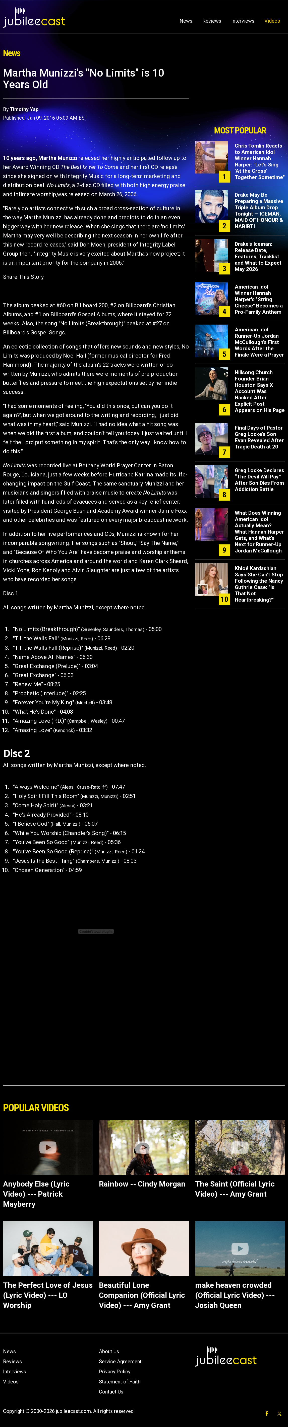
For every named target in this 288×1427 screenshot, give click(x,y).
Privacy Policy (114, 1372)
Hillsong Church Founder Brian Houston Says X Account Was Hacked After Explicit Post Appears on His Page (260, 391)
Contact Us (111, 1392)
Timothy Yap (24, 109)
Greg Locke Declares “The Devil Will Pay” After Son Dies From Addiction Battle (259, 479)
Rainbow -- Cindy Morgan (142, 1183)
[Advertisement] (240, 94)
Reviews (211, 21)
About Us (109, 1351)
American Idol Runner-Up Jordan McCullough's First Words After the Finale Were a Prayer (259, 342)
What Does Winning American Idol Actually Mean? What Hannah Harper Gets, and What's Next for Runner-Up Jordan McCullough (259, 532)
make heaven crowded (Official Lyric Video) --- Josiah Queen (235, 1295)
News (186, 21)
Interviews (242, 21)
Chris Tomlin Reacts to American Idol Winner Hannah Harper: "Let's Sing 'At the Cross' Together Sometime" (260, 161)
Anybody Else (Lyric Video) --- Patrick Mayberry (36, 1193)
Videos (272, 21)
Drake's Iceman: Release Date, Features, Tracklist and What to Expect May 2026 (258, 256)
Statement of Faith (119, 1382)
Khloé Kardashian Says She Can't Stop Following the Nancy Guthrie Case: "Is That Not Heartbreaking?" (259, 584)
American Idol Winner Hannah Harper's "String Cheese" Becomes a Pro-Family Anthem (259, 299)
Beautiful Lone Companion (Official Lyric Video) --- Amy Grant (142, 1295)
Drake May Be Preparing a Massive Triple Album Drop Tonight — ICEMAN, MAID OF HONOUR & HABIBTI (259, 210)
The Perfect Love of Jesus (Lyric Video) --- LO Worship (48, 1295)
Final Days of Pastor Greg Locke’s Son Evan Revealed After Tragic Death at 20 (259, 437)
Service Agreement (120, 1362)
